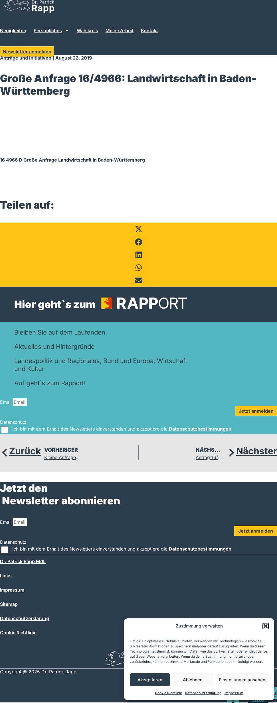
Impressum (234, 693)
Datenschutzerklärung (203, 693)
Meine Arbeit (120, 30)
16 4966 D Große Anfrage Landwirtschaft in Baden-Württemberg (72, 160)
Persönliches (51, 30)
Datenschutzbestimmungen (200, 429)
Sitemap (9, 604)
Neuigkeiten (13, 30)
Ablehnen (193, 679)
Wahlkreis (87, 30)
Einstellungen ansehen (242, 679)
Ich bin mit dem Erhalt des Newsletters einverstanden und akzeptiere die (121, 429)
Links (6, 575)
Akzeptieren (150, 679)
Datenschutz (13, 422)
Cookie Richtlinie (168, 693)
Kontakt (149, 30)
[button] (265, 626)
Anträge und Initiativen (25, 58)
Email (6, 402)
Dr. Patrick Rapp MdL (23, 561)
